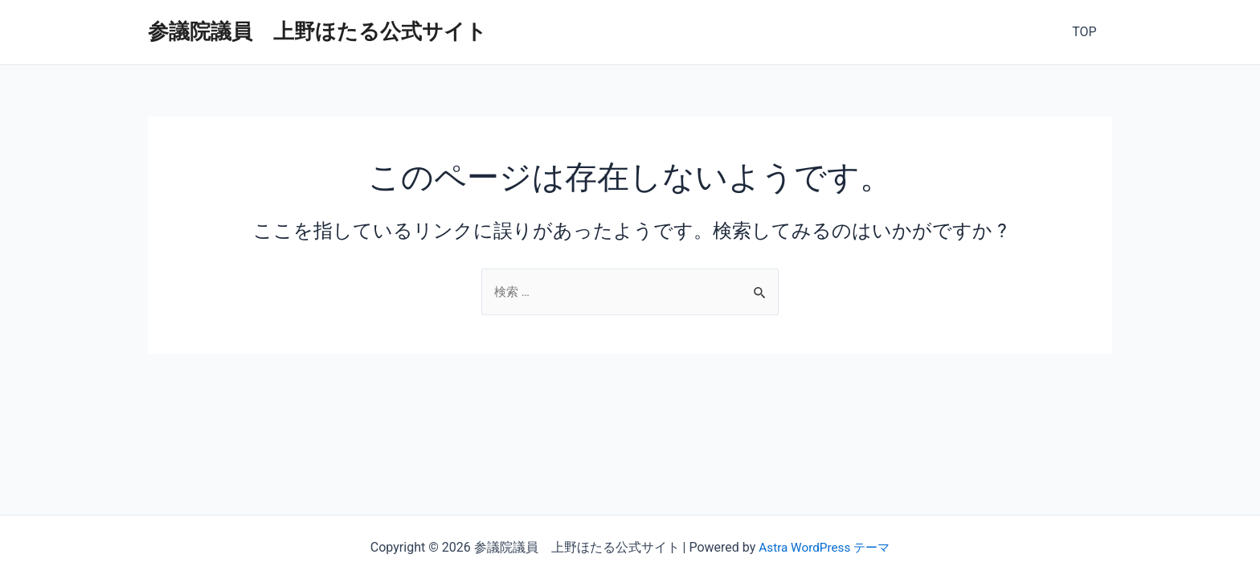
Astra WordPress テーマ (824, 547)
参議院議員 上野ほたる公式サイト (317, 31)
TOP (1087, 31)
